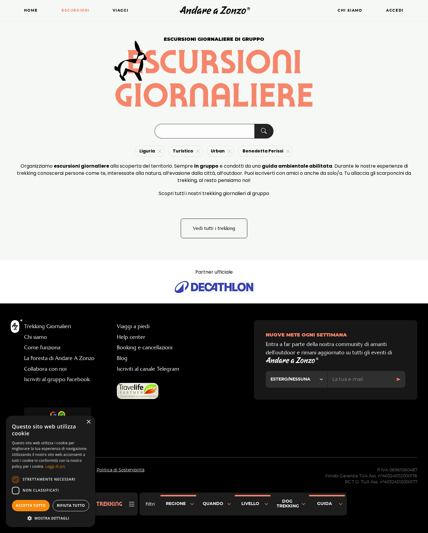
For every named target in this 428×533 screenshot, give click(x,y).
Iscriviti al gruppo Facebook (57, 379)
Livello (250, 504)
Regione (176, 504)
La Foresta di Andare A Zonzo (59, 358)
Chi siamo (350, 10)
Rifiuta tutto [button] (71, 505)
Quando (213, 504)
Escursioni (76, 10)
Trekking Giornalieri (47, 326)
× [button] (88, 422)
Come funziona (42, 347)
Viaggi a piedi (133, 326)
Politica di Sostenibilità (120, 470)
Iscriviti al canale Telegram (148, 369)
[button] (50, 518)
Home (30, 10)
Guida (324, 504)
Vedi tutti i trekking (214, 228)
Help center (131, 337)
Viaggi (121, 10)
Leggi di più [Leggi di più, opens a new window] (55, 466)
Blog (122, 358)
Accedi (395, 10)
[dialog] (50, 471)
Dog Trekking (288, 503)
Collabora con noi (45, 369)
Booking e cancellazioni (144, 347)
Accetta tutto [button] (30, 505)
